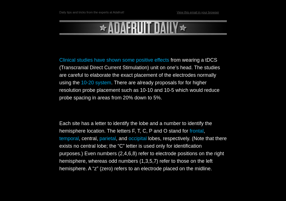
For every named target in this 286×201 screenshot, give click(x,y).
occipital (138, 138)
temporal (69, 138)
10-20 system (96, 82)
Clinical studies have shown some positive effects (114, 60)
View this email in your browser (198, 12)
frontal (197, 131)
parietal (108, 138)
